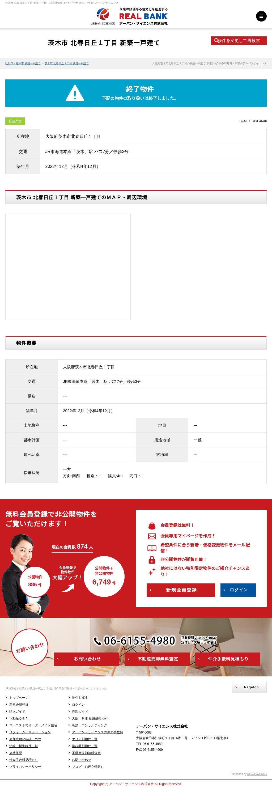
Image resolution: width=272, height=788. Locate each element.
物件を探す (80, 698)
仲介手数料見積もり (23, 760)
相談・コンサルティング (89, 725)
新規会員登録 (18, 704)
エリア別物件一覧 (84, 739)
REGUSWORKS (257, 774)
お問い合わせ (81, 760)
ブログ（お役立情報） (88, 767)
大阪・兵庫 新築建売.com (90, 718)
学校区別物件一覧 (84, 746)
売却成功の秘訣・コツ (25, 739)
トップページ (18, 698)
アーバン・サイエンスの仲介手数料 (97, 732)
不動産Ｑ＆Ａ (18, 718)
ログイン (78, 704)
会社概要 (15, 753)
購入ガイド (17, 711)
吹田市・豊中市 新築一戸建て (23, 63)
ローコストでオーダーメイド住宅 (33, 725)
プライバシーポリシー (25, 767)
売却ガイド (80, 711)
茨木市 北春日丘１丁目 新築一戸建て (67, 63)
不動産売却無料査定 (86, 753)
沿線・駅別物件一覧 (23, 746)
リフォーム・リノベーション (30, 732)
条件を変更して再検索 (239, 40)
